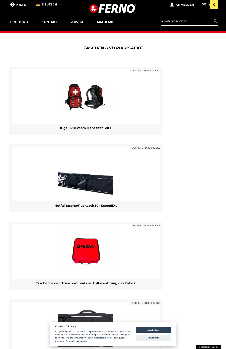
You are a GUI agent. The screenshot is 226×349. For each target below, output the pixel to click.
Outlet (17, 251)
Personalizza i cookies (76, 341)
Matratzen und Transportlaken (34, 327)
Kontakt (49, 22)
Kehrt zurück (182, 267)
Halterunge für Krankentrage (29, 264)
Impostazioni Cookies (208, 346)
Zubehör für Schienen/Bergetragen (31, 307)
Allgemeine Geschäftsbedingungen (188, 260)
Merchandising (73, 258)
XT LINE (17, 320)
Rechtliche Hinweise (186, 283)
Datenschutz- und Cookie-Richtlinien (190, 276)
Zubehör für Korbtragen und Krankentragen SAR (35, 278)
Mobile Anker (22, 333)
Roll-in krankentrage (27, 258)
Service (77, 22)
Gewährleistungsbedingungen (193, 251)
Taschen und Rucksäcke (79, 251)
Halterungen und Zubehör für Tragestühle (35, 290)
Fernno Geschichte (130, 258)
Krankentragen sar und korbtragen (29, 273)
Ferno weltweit (128, 251)
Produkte (19, 22)
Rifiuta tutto (153, 338)
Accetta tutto (153, 330)
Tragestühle (21, 287)
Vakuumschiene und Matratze (32, 313)
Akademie (105, 22)
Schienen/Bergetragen (28, 303)
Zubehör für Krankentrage (27, 261)
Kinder (17, 297)
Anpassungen (72, 265)
